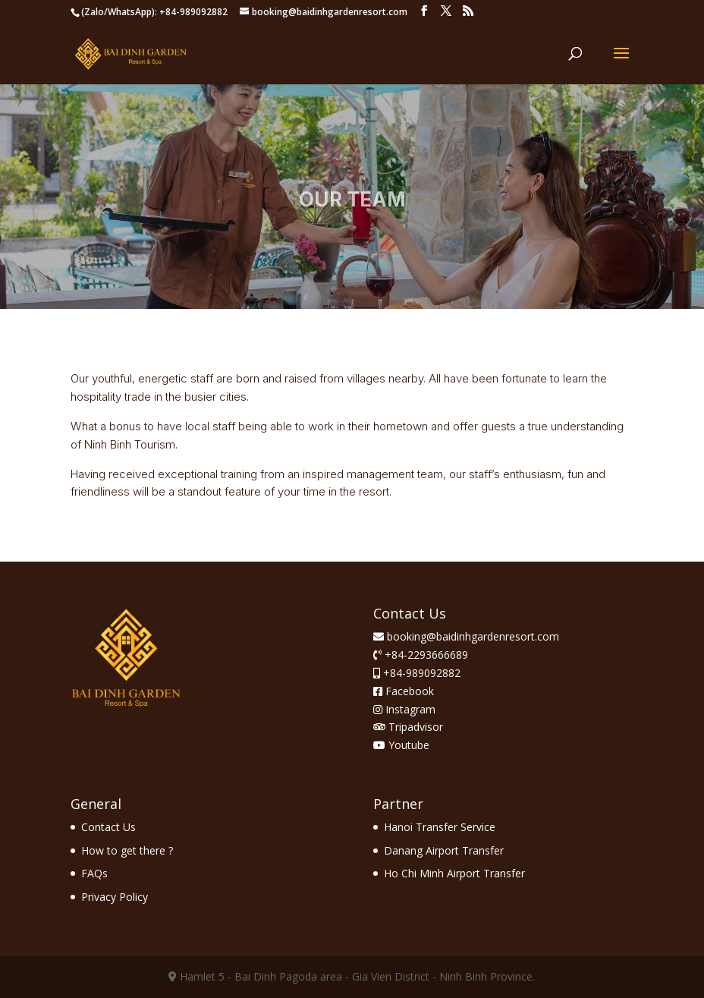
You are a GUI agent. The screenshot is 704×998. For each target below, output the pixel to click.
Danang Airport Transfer (444, 850)
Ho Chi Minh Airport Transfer (454, 873)
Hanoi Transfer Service (439, 827)
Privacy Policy (114, 896)
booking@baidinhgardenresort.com (473, 636)
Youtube (401, 745)
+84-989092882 (420, 673)
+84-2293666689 (425, 654)
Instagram (404, 709)
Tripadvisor (408, 726)
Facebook (403, 691)
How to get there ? (127, 850)
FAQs (94, 873)
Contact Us (108, 827)
